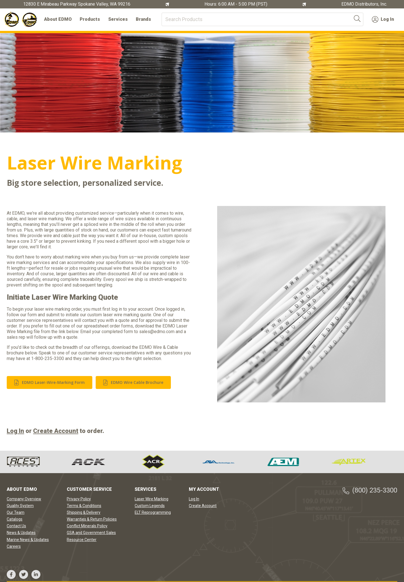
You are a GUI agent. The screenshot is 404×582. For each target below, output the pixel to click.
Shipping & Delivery (83, 512)
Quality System (20, 505)
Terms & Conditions (84, 505)
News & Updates (21, 532)
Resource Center (82, 539)
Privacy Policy (79, 499)
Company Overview (24, 499)
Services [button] (118, 19)
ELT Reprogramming (153, 512)
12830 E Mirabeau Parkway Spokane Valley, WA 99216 (78, 4)
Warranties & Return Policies (92, 519)
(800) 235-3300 (369, 490)
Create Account (55, 430)
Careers (14, 546)
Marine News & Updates (28, 539)
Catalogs (14, 519)
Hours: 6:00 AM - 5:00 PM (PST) (237, 4)
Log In (383, 19)
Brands (143, 19)
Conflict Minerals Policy (87, 526)
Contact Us (16, 526)
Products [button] (90, 19)
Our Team (15, 512)
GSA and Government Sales (91, 532)
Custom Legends (150, 505)
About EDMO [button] (58, 19)
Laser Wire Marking (151, 499)
